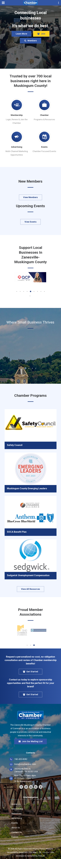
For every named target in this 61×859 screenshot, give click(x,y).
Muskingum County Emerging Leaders (27, 488)
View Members (30, 197)
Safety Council (14, 445)
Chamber (44, 115)
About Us (16, 827)
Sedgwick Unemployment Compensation (28, 575)
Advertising (16, 147)
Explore (15, 837)
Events (44, 147)
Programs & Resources (44, 119)
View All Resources (30, 589)
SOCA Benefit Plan (17, 531)
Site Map (32, 852)
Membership (17, 115)
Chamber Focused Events (44, 151)
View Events (30, 222)
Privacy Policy (39, 849)
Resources (17, 813)
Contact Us (17, 832)
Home (14, 804)
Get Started (30, 671)
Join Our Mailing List (30, 741)
